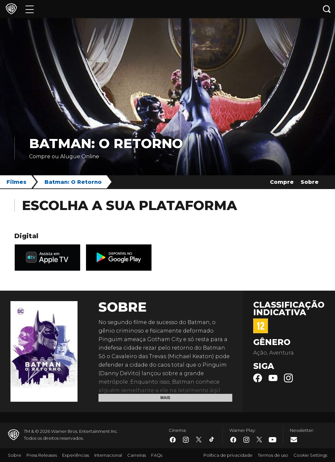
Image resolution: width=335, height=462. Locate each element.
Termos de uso (273, 455)
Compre (282, 182)
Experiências (75, 455)
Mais (165, 397)
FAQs (156, 455)
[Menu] (29, 9)
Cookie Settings (310, 455)
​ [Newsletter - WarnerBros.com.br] (294, 439)
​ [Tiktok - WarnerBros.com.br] (212, 440)
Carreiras (136, 455)
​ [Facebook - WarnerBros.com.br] (173, 440)
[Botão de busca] (327, 9)
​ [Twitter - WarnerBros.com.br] (199, 440)
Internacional (108, 455)
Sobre (310, 182)
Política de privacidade (228, 455)
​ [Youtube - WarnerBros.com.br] (272, 440)
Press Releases (41, 455)
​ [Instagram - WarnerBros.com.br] (186, 440)
